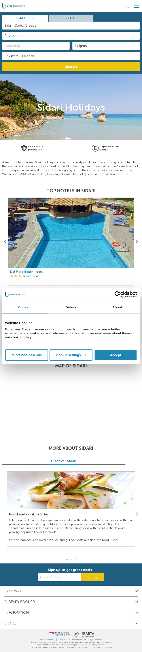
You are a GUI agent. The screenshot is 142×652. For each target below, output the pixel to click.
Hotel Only (71, 18)
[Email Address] (59, 577)
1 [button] (66, 560)
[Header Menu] (136, 6)
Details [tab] (71, 307)
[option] (71, 241)
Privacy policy (64, 639)
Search (71, 67)
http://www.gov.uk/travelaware (100, 647)
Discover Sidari (71, 461)
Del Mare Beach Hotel (26, 272)
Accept (115, 355)
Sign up (92, 577)
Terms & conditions (47, 639)
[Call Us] (127, 6)
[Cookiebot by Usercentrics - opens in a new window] (117, 294)
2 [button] (71, 560)
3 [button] (75, 560)
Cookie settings (71, 355)
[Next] (136, 241)
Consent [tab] (25, 307)
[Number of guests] (71, 56)
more (124, 174)
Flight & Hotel (24, 18)
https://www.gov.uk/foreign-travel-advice (70, 647)
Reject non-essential (26, 355)
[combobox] (71, 26)
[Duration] (106, 46)
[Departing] (36, 46)
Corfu (6, 170)
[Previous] (5, 241)
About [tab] (117, 307)
